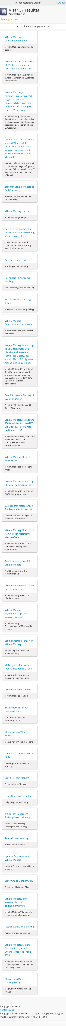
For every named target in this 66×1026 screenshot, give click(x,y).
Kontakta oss (7, 1009)
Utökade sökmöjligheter (33, 26)
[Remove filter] (20, 19)
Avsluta (61, 2)
